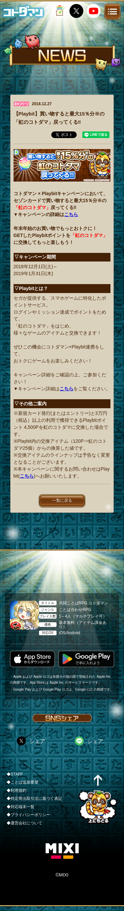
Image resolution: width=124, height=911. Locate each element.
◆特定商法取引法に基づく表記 (34, 798)
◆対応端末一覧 (20, 807)
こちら (71, 214)
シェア (37, 741)
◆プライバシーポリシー (28, 815)
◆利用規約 (16, 791)
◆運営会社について (24, 823)
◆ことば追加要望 (22, 782)
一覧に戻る (62, 500)
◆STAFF (15, 774)
